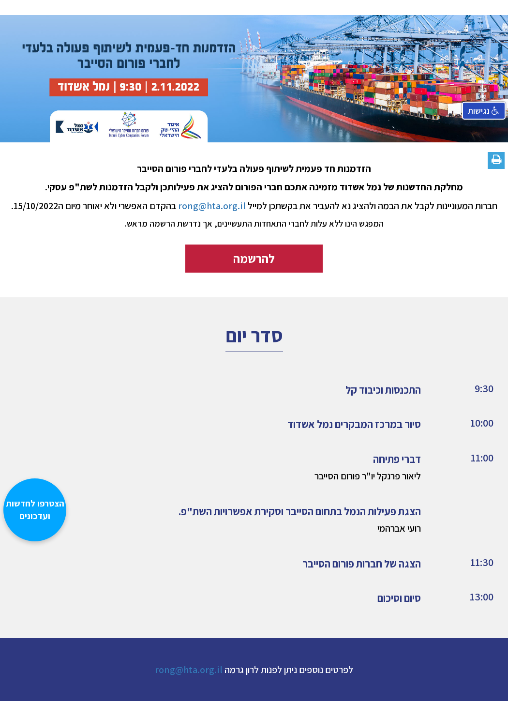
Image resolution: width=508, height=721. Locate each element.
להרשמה (254, 258)
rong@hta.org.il (189, 669)
